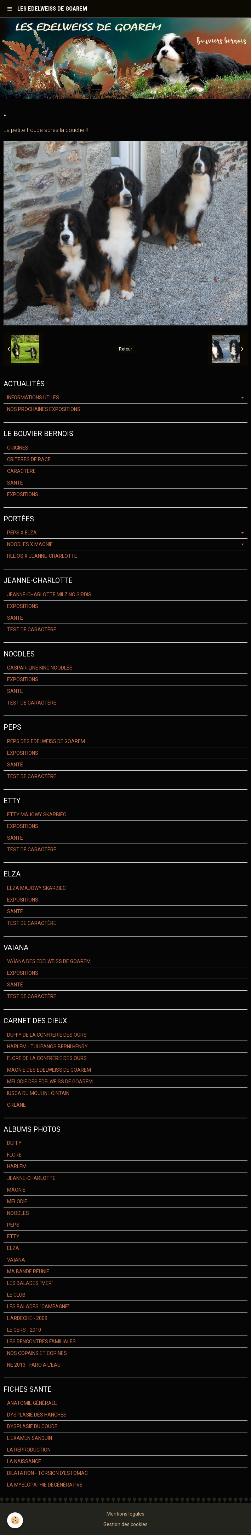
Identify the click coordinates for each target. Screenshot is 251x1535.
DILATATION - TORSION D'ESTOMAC (47, 1473)
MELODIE (17, 1201)
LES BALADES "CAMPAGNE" (38, 1306)
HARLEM (17, 1166)
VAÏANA (16, 1260)
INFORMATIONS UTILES (33, 397)
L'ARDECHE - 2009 (27, 1318)
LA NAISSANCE (24, 1461)
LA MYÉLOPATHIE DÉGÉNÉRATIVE (44, 1485)
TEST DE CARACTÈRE (31, 629)
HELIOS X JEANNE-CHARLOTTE (42, 556)
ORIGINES (17, 448)
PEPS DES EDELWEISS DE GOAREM (46, 741)
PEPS (13, 1225)
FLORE (14, 1155)
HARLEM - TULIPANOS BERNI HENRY (47, 1046)
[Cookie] (15, 1520)
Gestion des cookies (125, 1524)
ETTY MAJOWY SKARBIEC (36, 814)
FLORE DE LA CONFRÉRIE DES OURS (47, 1058)
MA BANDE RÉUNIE (28, 1271)
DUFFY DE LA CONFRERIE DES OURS (47, 1035)
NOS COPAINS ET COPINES (37, 1353)
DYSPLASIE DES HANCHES (37, 1415)
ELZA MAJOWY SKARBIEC (36, 888)
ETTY (13, 1236)
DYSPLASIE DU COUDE (32, 1426)
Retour (125, 349)
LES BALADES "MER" (30, 1283)
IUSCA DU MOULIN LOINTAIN (38, 1093)
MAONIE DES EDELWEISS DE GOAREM (49, 1070)
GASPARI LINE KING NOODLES (40, 668)
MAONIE (16, 1190)
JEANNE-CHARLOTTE (31, 1178)
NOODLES (18, 1213)
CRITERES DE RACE (29, 459)
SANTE (15, 483)
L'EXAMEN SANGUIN (29, 1438)
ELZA (13, 1248)
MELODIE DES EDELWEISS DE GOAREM (50, 1081)
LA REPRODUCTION (29, 1450)
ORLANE (16, 1105)
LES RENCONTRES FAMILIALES (41, 1341)
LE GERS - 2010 (24, 1330)
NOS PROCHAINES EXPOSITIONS (43, 409)
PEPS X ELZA (22, 532)
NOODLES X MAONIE (30, 544)
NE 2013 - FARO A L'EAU (34, 1365)
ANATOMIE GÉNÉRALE (32, 1403)
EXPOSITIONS (22, 494)
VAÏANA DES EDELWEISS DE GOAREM (49, 961)
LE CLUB (16, 1295)
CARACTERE (21, 471)
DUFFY (14, 1143)
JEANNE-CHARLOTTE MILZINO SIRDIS (49, 594)
